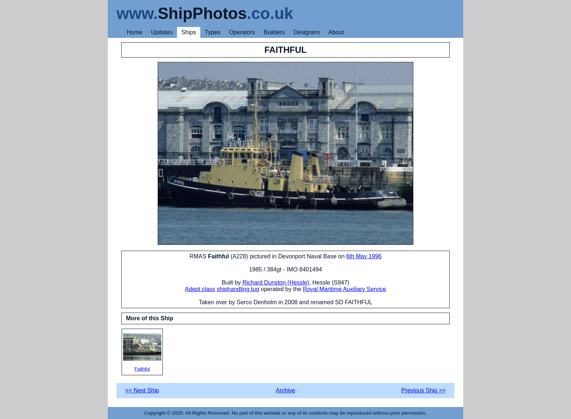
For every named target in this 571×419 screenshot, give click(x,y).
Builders (274, 32)
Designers (307, 32)
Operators (242, 32)
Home (134, 32)
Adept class (200, 289)
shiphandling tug (238, 289)
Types (212, 32)
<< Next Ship (142, 390)
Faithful (142, 352)
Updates (162, 32)
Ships (188, 32)
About (336, 32)
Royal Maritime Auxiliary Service (344, 289)
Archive (285, 390)
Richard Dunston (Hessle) (276, 282)
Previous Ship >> (423, 390)
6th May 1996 (364, 256)
